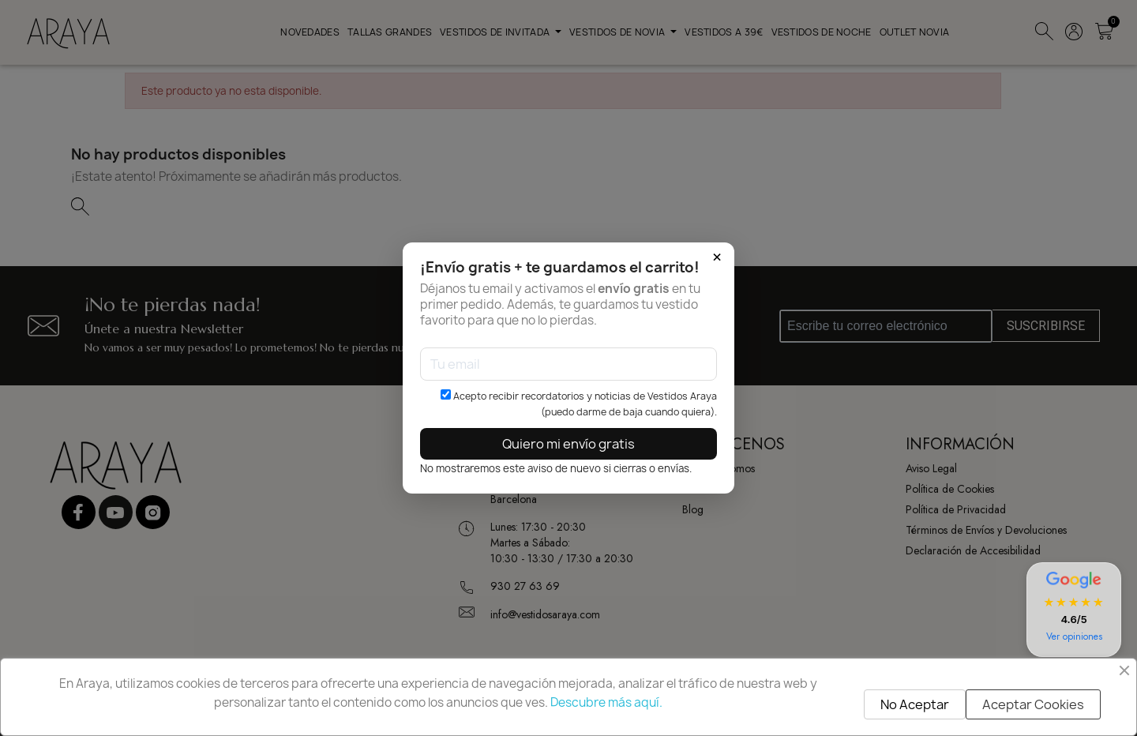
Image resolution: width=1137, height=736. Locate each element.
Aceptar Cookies (1033, 704)
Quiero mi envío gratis (568, 443)
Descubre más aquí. (606, 702)
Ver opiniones (1074, 636)
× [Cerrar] (717, 257)
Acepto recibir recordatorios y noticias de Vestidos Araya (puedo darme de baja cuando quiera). (579, 404)
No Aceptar (914, 704)
